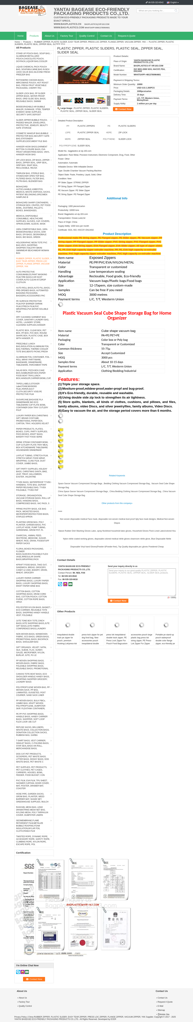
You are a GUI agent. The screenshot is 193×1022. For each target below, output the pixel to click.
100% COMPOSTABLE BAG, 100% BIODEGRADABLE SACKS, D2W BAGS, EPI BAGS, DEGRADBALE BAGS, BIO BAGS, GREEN (32, 233)
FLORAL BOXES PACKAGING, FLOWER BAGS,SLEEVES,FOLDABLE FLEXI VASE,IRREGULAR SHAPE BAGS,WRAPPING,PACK (32, 554)
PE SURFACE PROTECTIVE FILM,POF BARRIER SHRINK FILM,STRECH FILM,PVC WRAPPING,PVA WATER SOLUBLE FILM (32, 306)
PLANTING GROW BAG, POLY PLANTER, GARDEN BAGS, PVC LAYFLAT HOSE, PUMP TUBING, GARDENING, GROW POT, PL (31, 526)
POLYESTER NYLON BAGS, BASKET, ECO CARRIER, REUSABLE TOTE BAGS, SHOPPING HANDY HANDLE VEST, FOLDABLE (33, 611)
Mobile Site (163, 1014)
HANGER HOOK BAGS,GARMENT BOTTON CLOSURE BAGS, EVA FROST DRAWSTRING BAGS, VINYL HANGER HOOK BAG (32, 151)
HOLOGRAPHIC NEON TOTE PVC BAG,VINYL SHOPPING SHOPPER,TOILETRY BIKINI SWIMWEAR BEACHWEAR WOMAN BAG (32, 247)
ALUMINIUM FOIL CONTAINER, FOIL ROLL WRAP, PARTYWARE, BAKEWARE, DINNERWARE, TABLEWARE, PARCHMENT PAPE (32, 361)
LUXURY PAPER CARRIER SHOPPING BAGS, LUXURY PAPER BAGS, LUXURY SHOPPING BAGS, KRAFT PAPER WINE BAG (32, 582)
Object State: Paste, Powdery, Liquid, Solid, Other (80, 175)
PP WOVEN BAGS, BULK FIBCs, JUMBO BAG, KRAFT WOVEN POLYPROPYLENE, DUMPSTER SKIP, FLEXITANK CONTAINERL (31, 704)
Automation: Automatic (68, 163)
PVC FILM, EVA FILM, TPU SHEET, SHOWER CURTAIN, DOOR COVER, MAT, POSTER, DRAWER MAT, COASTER (32, 784)
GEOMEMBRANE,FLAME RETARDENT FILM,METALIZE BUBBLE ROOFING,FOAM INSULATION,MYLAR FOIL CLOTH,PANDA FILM (29, 825)
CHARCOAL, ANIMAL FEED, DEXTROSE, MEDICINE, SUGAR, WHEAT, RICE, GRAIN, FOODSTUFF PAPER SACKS (32, 539)
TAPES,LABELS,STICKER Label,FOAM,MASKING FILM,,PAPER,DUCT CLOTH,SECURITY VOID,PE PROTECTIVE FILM (29, 389)
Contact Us (106, 36)
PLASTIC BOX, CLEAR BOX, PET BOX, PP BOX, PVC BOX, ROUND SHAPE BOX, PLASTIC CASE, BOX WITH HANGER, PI (32, 334)
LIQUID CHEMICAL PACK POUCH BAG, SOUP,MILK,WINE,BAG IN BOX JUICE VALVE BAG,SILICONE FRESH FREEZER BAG (33, 71)
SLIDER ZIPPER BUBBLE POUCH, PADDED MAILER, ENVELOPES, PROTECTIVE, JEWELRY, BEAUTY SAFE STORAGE (32, 124)
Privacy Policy (20, 1017)
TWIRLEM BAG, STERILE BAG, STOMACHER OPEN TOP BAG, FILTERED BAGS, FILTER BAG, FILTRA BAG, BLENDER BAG (30, 177)
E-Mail (160, 1006)
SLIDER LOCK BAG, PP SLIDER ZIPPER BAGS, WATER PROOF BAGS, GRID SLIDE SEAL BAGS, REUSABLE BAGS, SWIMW (31, 97)
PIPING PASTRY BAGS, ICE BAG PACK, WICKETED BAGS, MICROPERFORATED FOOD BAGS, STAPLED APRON (32, 513)
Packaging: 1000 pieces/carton (71, 206)
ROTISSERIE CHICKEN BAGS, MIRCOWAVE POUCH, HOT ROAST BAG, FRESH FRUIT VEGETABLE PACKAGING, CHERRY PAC (32, 84)
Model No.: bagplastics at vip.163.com (74, 151)
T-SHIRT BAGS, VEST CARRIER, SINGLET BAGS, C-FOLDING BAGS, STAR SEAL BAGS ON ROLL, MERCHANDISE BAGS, (32, 744)
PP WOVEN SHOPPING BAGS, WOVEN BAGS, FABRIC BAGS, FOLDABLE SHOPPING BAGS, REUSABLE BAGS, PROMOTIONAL (32, 665)
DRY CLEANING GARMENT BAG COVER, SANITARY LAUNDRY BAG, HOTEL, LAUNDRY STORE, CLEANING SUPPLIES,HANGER (32, 321)
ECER (113, 1019)
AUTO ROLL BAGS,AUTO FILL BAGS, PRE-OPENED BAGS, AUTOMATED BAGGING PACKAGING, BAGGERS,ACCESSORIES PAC (33, 292)
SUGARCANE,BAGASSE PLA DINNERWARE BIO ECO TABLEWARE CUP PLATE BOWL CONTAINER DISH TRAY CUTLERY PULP (32, 405)
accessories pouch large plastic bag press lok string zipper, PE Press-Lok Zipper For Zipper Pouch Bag (141, 641)
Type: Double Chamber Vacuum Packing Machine (80, 171)
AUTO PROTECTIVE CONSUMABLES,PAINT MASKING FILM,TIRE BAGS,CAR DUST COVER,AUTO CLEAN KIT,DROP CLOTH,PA (31, 277)
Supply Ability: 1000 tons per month (73, 226)
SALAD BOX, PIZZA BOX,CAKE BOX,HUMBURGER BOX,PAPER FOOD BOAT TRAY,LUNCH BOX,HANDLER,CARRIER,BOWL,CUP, (33, 374)
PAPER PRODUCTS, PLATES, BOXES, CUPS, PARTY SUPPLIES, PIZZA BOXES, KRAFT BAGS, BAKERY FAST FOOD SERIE (32, 433)
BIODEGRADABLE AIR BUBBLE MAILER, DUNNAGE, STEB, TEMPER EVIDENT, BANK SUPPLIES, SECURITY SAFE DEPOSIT (33, 111)
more (60, 511)
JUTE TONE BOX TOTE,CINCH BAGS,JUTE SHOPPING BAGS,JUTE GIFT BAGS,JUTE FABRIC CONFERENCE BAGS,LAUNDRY (32, 625)
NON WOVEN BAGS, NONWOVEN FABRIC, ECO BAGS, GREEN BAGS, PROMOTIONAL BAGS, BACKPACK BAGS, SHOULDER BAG (32, 638)
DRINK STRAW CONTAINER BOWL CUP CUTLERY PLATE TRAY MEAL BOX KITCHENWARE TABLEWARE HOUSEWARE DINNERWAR (32, 446)
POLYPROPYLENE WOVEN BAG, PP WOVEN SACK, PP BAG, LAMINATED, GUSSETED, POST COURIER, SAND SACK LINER (33, 691)
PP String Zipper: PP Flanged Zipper (74, 186)
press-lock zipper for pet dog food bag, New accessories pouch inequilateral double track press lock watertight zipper (92, 642)
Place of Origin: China (67, 222)
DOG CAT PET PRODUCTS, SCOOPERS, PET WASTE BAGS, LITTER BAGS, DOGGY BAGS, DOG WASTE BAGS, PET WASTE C (32, 758)
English (173, 2)
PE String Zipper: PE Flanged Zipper (74, 194)
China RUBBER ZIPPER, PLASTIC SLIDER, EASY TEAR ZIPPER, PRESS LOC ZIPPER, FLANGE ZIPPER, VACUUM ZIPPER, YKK (86, 1017)
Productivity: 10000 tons (68, 210)
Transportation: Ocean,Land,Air (71, 218)
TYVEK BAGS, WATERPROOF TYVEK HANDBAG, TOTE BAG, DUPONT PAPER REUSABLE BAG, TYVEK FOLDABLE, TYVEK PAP (33, 486)
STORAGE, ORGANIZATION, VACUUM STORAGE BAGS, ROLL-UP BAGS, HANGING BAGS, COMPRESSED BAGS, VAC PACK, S (33, 499)
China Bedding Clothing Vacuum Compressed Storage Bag (135, 491)
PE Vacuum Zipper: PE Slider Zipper (74, 190)
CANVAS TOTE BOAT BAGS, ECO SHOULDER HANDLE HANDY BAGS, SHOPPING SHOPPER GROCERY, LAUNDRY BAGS (33, 678)
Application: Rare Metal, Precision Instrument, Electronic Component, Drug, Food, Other (96, 155)
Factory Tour (66, 36)
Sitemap (161, 1010)
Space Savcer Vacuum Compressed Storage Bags (80, 483)
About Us (49, 36)
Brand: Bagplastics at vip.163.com (73, 214)
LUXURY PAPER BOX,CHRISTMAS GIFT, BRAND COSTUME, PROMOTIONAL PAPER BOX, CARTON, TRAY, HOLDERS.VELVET (32, 419)
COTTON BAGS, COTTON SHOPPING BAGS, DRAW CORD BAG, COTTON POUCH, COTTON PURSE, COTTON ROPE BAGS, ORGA (31, 596)
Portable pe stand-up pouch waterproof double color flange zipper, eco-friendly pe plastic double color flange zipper (165, 642)
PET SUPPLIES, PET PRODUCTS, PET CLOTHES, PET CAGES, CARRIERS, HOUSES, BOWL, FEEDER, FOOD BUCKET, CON (31, 771)
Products (34, 36)
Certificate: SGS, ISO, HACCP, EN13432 (76, 230)
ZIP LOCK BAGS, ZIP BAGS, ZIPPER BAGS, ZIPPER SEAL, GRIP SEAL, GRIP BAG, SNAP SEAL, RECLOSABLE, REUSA (32, 164)
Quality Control (87, 36)
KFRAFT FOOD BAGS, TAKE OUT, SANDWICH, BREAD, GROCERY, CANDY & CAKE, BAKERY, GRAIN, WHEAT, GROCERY (32, 569)
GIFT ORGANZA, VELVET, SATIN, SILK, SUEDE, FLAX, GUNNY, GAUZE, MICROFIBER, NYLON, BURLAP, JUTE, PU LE (31, 651)
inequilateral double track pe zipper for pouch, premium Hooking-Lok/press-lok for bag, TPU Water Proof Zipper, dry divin (67, 642)
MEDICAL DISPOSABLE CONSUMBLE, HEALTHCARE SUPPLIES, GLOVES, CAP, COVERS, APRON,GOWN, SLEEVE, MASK (33, 220)
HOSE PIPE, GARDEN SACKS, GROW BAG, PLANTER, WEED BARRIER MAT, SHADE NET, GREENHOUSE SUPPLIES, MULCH (32, 798)
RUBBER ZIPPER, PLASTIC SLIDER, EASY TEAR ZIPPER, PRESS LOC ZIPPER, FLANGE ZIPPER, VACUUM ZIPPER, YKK (90, 42)
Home (20, 36)
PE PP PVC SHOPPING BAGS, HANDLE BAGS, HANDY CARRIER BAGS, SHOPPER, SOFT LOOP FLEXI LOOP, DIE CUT (32, 718)
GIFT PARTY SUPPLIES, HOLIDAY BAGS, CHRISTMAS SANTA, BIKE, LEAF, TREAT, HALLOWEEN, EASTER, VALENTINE (31, 473)
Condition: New (64, 178)
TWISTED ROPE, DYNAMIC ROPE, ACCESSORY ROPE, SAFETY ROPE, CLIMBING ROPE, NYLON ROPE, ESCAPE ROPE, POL (33, 840)
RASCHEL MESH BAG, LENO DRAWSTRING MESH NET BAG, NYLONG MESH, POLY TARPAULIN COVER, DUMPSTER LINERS (32, 811)
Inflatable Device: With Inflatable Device (75, 167)
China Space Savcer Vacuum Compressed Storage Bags (83, 491)
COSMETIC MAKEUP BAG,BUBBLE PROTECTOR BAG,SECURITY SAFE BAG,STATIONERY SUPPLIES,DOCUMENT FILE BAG (32, 137)
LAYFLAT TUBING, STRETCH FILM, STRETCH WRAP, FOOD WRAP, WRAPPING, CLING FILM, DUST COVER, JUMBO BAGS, (32, 459)
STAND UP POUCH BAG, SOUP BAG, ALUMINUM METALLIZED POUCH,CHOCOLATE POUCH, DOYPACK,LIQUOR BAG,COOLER (33, 57)
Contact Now (124, 109)
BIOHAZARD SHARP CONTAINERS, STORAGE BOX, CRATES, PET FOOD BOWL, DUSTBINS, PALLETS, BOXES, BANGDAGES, (33, 206)
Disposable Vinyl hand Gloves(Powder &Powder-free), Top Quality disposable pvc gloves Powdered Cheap (117, 547)
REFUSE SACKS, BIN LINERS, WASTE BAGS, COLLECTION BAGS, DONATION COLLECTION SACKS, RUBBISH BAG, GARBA (32, 731)
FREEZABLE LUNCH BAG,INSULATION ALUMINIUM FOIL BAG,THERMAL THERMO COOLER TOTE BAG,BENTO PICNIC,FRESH (32, 348)
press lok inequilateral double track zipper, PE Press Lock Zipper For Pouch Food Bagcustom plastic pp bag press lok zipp (116, 642)
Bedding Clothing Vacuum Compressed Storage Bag (127, 483)
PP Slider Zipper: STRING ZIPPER (73, 182)
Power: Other (64, 159)
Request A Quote (126, 36)
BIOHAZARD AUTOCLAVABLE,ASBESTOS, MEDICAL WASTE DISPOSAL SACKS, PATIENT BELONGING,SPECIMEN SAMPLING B (33, 192)
